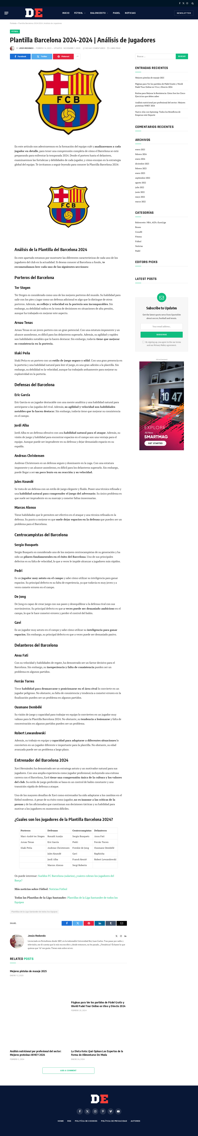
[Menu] (6, 13)
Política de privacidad (114, 1121)
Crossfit (138, 231)
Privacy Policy (160, 345)
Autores (135, 1121)
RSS (69, 1121)
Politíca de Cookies (86, 1121)
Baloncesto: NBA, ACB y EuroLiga (150, 222)
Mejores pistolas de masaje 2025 (28, 971)
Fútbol (78, 13)
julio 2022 (139, 187)
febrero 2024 (140, 154)
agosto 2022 (140, 182)
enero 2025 (140, 149)
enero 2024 (140, 158)
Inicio (65, 13)
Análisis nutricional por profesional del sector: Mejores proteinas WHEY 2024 (35, 1052)
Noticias (130, 13)
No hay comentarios (94, 48)
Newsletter (184, 13)
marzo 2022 (140, 201)
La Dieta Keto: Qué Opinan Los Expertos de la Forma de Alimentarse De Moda (97, 1052)
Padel (116, 13)
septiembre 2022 (142, 177)
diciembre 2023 (142, 163)
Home (61, 1121)
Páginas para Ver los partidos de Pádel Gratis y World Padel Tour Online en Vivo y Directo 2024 (98, 1004)
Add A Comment (68, 1070)
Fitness (138, 236)
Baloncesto (98, 13)
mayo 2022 (140, 196)
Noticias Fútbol (58, 889)
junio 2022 (140, 192)
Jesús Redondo (26, 48)
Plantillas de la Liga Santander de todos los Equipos (34, 912)
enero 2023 (140, 173)
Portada (13, 23)
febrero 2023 (140, 168)
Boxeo (138, 227)
